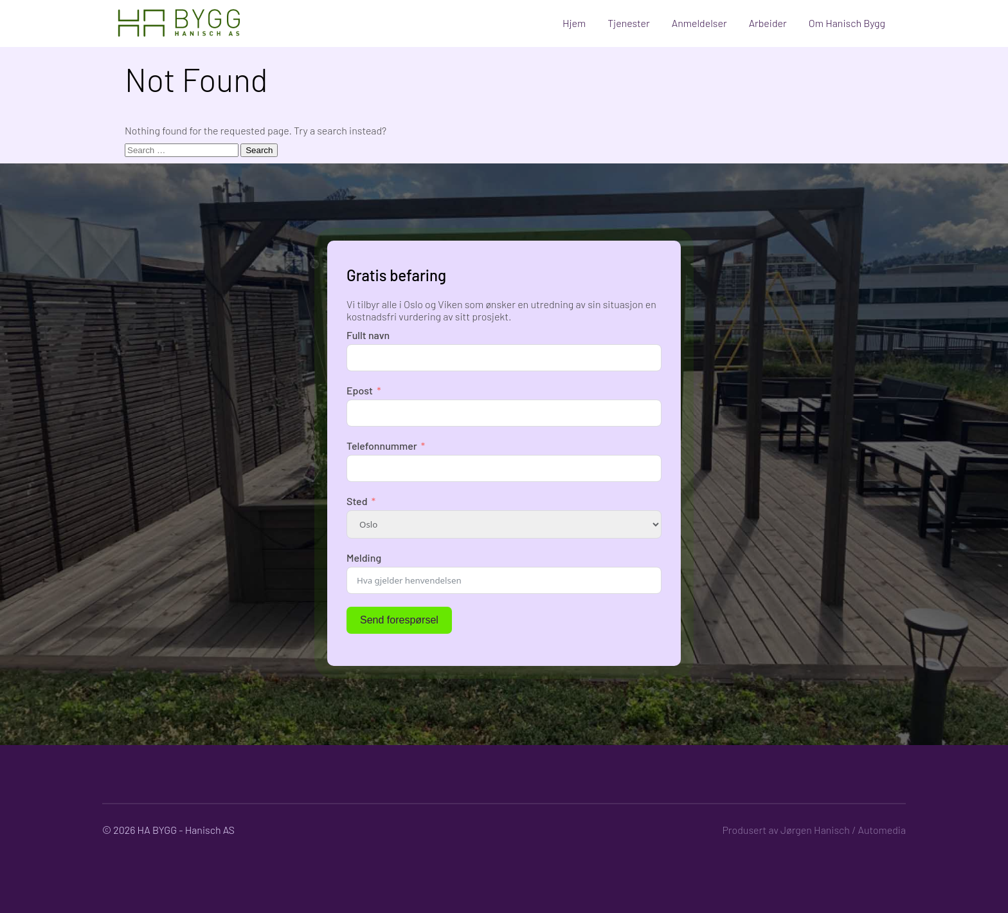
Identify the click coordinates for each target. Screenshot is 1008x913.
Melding (363, 557)
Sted (357, 501)
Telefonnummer (381, 445)
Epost (359, 390)
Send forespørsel (399, 619)
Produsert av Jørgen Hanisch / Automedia (814, 830)
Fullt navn (368, 335)
